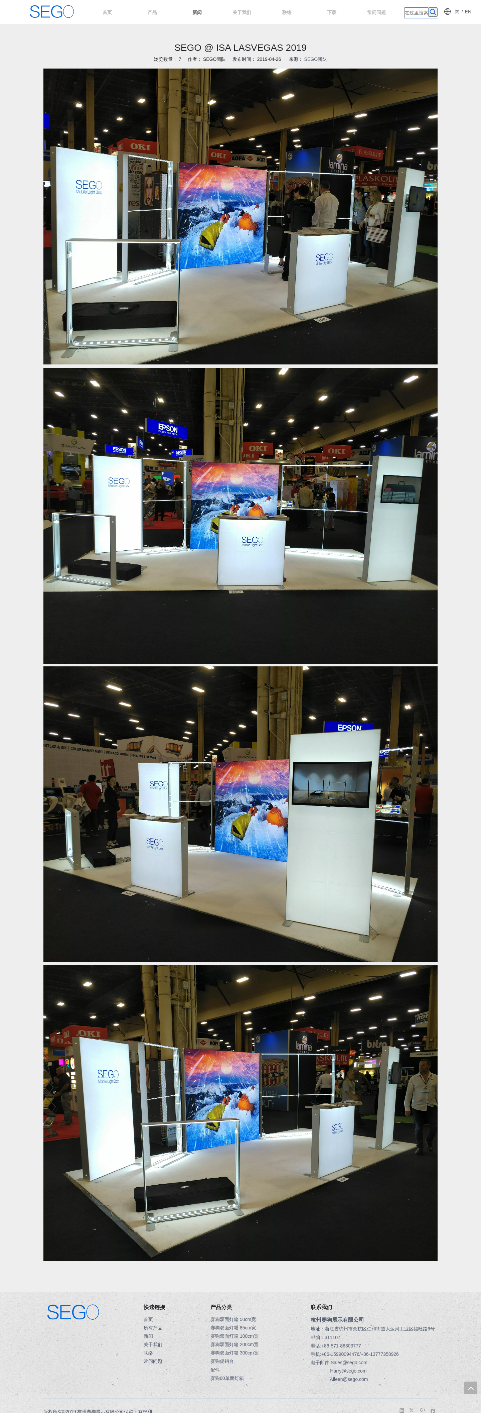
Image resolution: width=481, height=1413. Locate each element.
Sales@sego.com (349, 1362)
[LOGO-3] (48, 1307)
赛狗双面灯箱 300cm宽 (234, 1352)
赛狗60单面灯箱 (227, 1378)
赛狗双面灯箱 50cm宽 (233, 1319)
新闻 (148, 1336)
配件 (215, 1370)
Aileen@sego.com (349, 1379)
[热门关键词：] (433, 12)
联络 (148, 1352)
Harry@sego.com (348, 1371)
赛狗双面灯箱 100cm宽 (234, 1336)
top (470, 1388)
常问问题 (153, 1361)
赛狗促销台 (222, 1361)
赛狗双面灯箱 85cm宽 (233, 1327)
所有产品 (153, 1327)
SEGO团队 (315, 59)
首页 (148, 1319)
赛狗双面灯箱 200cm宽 (234, 1344)
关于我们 (153, 1344)
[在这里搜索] (416, 12)
